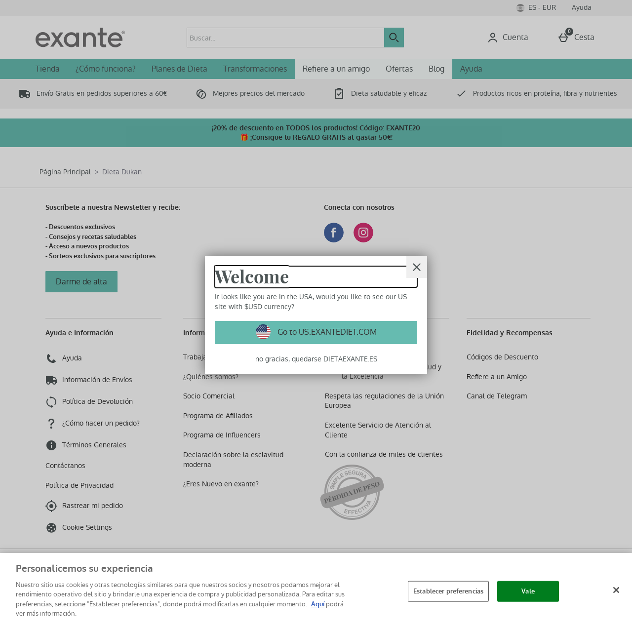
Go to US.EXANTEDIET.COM (326, 332)
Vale (528, 591)
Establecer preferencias (448, 591)
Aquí (317, 604)
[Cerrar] (416, 267)
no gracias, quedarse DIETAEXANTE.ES (316, 359)
